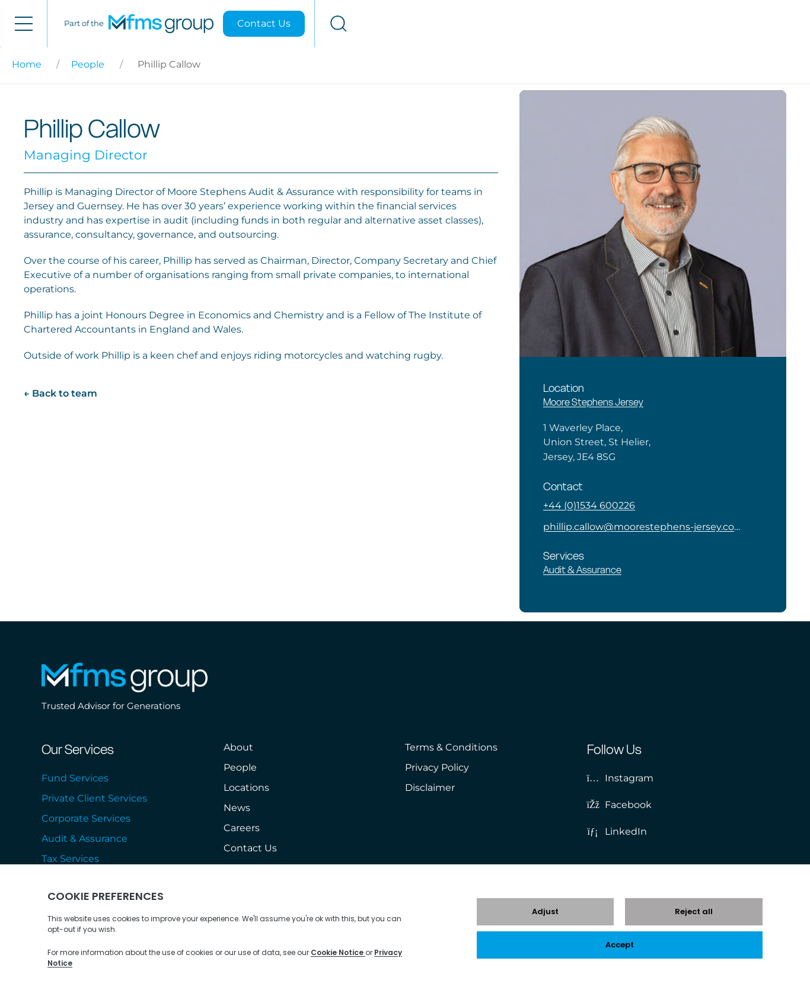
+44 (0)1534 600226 (589, 505)
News (237, 807)
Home (27, 64)
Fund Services (75, 778)
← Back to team (60, 393)
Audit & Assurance (582, 570)
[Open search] (786, 23)
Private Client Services (94, 798)
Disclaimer (430, 787)
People (87, 64)
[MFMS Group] (609, 23)
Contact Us (712, 23)
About (238, 747)
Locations (246, 787)
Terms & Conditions (451, 747)
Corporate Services (86, 818)
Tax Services (70, 858)
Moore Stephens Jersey (593, 402)
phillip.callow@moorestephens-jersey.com (642, 526)
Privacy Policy (437, 767)
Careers (242, 828)
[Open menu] (23, 23)
